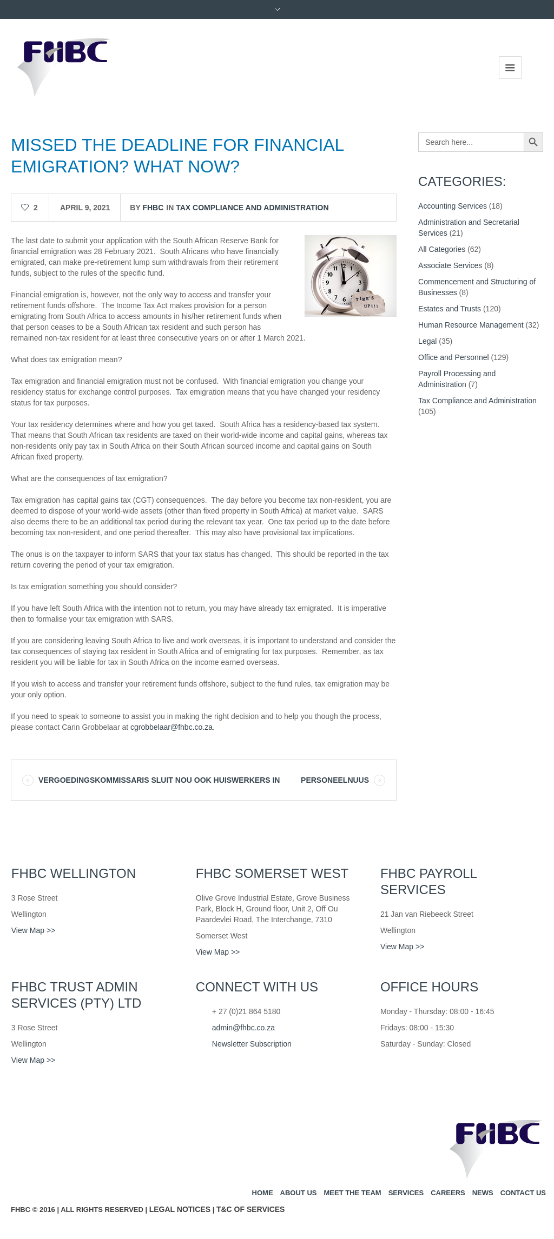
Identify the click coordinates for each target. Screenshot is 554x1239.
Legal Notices (179, 1209)
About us (298, 1192)
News (482, 1192)
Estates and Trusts (449, 308)
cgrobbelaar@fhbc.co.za (171, 727)
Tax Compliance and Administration (252, 207)
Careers (448, 1192)
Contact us (523, 1192)
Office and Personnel (453, 357)
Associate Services (450, 265)
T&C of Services (250, 1209)
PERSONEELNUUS (335, 780)
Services (406, 1192)
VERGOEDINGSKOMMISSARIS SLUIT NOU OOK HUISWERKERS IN (159, 780)
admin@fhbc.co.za (243, 1027)
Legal (427, 341)
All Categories (441, 249)
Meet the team (352, 1192)
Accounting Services (452, 206)
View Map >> (33, 930)
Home (262, 1192)
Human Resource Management (471, 325)
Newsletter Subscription (252, 1044)
